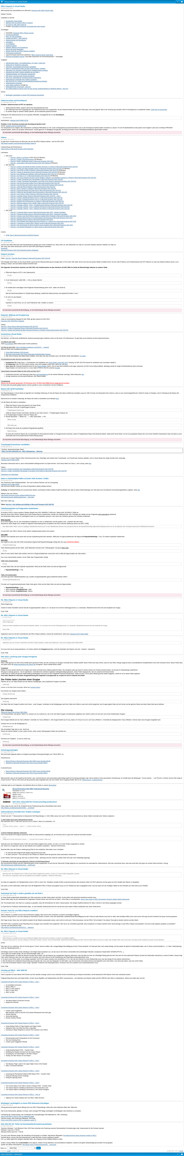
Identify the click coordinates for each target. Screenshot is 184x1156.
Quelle (57, 368)
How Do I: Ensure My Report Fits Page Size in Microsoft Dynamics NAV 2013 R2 (35, 190)
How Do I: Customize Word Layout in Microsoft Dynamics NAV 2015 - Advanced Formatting (38, 214)
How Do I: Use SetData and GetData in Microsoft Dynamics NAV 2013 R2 (33, 174)
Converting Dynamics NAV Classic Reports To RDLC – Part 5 (20, 1035)
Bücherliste (52, 785)
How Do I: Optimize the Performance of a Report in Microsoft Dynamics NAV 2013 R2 (37, 201)
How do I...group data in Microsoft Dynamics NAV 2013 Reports (30, 163)
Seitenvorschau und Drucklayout (16, 40)
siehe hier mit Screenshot (159, 109)
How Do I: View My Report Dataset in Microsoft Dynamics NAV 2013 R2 (32, 187)
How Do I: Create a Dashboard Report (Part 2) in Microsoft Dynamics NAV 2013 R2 (36, 199)
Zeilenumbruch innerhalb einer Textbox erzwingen (21, 79)
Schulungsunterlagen (12, 35)
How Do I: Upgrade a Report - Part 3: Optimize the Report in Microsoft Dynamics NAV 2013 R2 (40, 209)
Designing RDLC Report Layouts (23, 33)
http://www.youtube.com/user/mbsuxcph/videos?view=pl (18, 143)
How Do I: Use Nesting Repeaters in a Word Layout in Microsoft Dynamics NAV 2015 (36, 227)
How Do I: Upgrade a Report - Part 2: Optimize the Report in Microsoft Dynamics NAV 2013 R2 (40, 207)
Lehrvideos (9, 42)
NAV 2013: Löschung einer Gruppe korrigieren (20, 76)
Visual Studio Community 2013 (58, 362)
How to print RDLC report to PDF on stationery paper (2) (18, 1120)
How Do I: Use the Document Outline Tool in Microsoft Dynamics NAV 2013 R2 (34, 183)
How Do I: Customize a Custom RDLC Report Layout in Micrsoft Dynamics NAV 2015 (37, 223)
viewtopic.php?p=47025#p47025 (16, 126)
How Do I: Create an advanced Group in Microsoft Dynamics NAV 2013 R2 (33, 172)
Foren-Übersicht (6, 1154)
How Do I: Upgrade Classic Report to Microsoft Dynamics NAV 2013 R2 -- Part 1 (35, 196)
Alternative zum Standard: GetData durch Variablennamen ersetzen (27, 70)
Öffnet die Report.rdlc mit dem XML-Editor (14, 712)
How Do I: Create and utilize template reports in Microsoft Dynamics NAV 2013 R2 (36, 168)
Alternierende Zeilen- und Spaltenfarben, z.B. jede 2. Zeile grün (25, 63)
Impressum (18, 1154)
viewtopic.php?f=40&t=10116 (19, 120)
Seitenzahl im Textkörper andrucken (17, 65)
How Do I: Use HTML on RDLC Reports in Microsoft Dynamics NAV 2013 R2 (34, 170)
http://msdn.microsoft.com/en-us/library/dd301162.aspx (18, 495)
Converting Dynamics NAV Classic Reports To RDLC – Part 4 (20, 1023)
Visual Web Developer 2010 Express (17, 352)
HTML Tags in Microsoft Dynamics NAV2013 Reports (22, 235)
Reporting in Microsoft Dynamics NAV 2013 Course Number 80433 (26, 763)
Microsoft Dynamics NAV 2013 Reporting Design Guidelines (19, 250)
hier (27, 85)
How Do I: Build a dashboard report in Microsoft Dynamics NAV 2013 (31, 161)
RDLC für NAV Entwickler (14, 36)
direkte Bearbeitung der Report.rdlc (25, 664)
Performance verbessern (13, 53)
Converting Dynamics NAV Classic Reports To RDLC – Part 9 (20, 1083)
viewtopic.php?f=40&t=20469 (10, 484)
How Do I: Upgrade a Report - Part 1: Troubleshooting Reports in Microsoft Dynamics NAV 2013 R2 (41, 205)
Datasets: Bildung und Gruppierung (17, 47)
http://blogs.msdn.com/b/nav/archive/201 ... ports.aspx (39, 1144)
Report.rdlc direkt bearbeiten (14, 49)
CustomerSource (97, 780)
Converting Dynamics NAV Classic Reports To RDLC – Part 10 (20, 1094)
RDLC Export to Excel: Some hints (42, 55)
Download (4, 248)
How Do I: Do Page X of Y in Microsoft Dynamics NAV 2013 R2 (30, 176)
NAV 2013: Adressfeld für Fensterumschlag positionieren (23, 78)
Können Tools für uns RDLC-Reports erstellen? (20, 51)
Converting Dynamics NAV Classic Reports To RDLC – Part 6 (20, 1047)
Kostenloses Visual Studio (14, 21)
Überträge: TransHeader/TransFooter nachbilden (21, 67)
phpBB (9, 1151)
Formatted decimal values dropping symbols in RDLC (79, 1135)
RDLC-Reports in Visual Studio (16, 2)
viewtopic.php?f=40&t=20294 (10, 460)
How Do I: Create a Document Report (22, 159)
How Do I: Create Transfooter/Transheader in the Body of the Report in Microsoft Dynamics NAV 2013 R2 (43, 181)
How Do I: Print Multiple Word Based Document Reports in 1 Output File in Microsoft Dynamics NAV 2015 (43, 221)
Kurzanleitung (9, 344)
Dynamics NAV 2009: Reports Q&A (42, 10)
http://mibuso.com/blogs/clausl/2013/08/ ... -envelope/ (17, 808)
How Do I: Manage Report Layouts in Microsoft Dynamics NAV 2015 (31, 219)
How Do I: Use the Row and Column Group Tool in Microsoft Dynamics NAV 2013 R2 (36, 185)
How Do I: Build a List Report (19, 157)
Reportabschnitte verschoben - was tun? (18, 87)
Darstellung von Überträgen (9, 474)
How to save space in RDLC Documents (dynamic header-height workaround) (105, 899)
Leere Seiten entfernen (13, 85)
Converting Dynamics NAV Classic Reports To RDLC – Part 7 (20, 1060)
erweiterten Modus (35, 687)
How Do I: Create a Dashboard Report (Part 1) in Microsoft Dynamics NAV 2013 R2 (36, 198)
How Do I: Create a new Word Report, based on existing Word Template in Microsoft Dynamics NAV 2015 (43, 216)
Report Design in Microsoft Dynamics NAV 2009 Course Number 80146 (28, 761)
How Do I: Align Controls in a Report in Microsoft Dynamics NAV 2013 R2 (33, 188)
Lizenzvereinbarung (42, 374)
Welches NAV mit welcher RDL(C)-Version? (19, 23)
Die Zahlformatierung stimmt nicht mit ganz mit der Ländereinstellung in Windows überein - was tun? (37, 88)
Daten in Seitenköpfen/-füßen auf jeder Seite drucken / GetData (25, 68)
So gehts (83, 356)
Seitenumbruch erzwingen (14, 83)
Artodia (181, 1151)
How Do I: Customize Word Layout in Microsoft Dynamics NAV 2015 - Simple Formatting (38, 212)
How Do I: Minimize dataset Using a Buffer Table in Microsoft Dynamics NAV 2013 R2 (37, 203)
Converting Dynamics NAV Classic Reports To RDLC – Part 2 (20, 997)
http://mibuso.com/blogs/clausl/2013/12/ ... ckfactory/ (17, 927)
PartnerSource (86, 780)
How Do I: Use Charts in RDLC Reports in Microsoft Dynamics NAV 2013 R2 (34, 194)
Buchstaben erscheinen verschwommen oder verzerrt (28, 26)
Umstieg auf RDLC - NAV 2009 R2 (16, 38)
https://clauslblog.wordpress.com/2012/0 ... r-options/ (32, 347)
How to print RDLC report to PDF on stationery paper (17, 1116)
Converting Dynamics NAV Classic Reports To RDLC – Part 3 (20, 1007)
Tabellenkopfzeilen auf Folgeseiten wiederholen (20, 74)
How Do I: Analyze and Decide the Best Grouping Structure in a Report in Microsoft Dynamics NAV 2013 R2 (44, 167)
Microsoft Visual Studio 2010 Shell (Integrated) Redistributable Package (28, 354)
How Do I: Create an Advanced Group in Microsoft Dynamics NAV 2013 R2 (24, 328)
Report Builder (41, 366)
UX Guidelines (10, 44)
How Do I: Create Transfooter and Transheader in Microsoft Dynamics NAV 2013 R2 (36, 179)
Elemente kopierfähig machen (15, 56)
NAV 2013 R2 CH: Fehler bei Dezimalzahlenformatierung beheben (26, 81)
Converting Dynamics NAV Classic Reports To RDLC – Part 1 (20, 982)
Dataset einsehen (11, 46)
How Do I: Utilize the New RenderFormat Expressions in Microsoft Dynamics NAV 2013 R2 (38, 192)
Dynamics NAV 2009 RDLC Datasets (12, 321)
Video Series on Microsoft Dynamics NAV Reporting (17, 149)
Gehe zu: (3, 1148)
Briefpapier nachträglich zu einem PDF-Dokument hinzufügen (25, 95)
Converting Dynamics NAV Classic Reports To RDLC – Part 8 (20, 1071)
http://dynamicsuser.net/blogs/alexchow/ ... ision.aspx (17, 497)
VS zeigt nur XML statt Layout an (16, 25)
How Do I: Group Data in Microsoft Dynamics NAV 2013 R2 (19, 326)
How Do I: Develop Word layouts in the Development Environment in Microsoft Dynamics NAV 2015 (41, 218)
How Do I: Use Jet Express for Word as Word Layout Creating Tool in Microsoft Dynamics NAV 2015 (41, 225)
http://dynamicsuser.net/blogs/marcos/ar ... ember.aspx (18, 865)
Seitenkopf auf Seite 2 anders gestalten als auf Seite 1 (23, 72)
